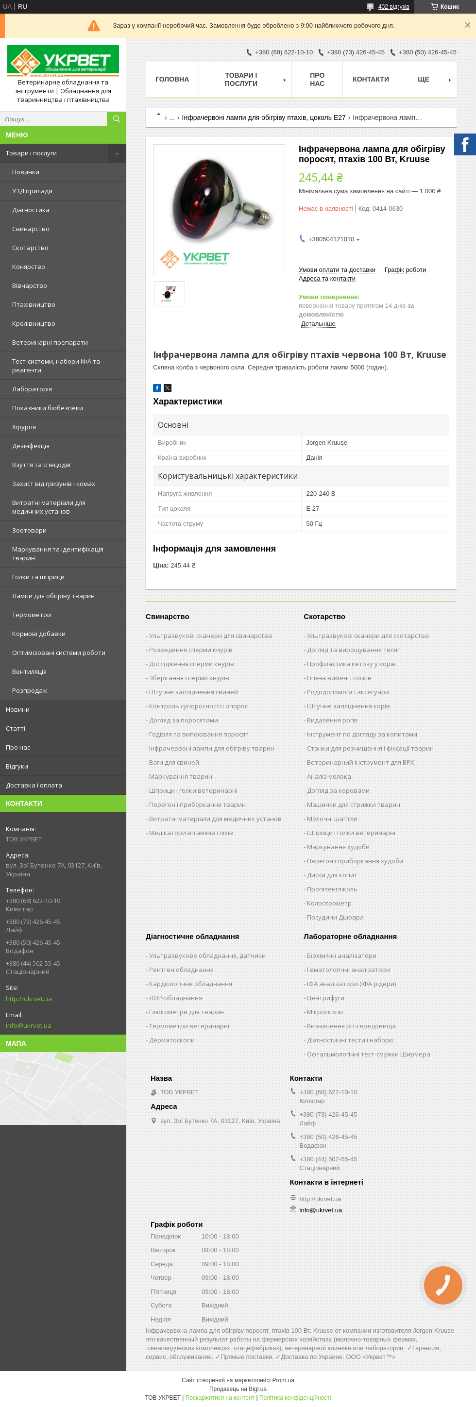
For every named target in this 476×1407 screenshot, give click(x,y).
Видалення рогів (332, 720)
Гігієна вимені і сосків (339, 677)
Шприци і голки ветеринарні (193, 790)
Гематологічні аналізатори (348, 969)
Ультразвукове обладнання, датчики (207, 955)
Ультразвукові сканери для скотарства (368, 635)
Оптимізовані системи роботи (58, 652)
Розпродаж (29, 690)
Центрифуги (325, 997)
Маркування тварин (180, 776)
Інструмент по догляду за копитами (362, 734)
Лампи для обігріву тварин (53, 595)
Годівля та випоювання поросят (199, 734)
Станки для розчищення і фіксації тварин (370, 748)
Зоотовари (29, 530)
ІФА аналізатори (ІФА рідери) (351, 983)
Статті (15, 728)
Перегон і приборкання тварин (197, 804)
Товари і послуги (31, 153)
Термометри (31, 614)
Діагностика (31, 209)
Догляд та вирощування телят (354, 649)
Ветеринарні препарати (50, 342)
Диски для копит (332, 875)
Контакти (371, 79)
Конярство (28, 266)
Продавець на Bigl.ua (238, 1389)
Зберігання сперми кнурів (189, 677)
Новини (18, 709)
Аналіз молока (329, 776)
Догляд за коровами (338, 790)
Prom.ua (283, 1380)
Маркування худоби (338, 846)
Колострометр (329, 903)
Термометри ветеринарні (189, 1026)
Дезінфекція (31, 445)
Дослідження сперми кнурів (191, 663)
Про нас (18, 747)
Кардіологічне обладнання (190, 983)
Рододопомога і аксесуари (348, 691)
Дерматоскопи (172, 1040)
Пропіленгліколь (332, 889)
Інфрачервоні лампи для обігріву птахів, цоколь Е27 (264, 117)
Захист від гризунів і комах (53, 483)
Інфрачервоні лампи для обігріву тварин (211, 748)
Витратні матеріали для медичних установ (48, 507)
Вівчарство (29, 285)
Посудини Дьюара (335, 917)
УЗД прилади (32, 190)
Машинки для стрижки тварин (353, 804)
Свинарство (31, 228)
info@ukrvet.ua (28, 1025)
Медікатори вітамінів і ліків (191, 832)
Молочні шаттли (332, 818)
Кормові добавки (39, 633)
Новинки (25, 172)
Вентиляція (29, 671)
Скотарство (30, 247)
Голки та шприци (38, 576)
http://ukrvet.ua (29, 998)
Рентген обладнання (181, 969)
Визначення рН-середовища (351, 1026)
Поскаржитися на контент (220, 1397)
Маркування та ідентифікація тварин (57, 553)
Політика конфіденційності (295, 1397)
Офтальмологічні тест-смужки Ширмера (368, 1054)
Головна (172, 79)
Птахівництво (33, 304)
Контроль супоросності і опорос (198, 706)
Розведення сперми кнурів (191, 649)
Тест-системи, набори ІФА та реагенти (56, 365)
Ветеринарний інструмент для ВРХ (360, 762)
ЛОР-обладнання (175, 997)
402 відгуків (393, 6)
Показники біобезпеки (47, 407)
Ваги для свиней (174, 762)
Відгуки (17, 766)
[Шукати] (116, 119)
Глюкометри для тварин (186, 1011)
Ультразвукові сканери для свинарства (210, 635)
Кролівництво (33, 323)
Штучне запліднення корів (348, 706)
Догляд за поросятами (183, 720)
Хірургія (24, 426)
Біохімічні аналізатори (341, 955)
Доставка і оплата (34, 785)
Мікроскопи (325, 1011)
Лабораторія (32, 389)
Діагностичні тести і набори (350, 1040)
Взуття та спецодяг (41, 464)
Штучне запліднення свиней (193, 691)
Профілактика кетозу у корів (351, 663)
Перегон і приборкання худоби (355, 860)
